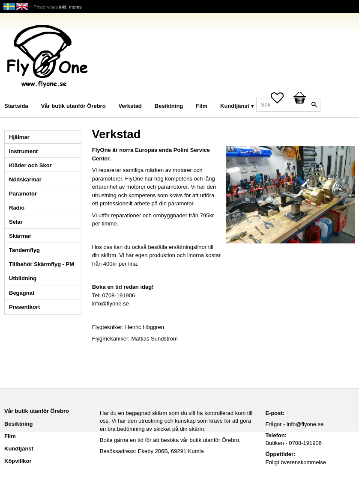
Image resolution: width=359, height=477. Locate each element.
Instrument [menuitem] (23, 151)
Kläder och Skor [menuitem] (30, 165)
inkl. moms (70, 6)
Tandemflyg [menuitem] (24, 250)
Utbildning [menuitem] (22, 278)
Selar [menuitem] (16, 222)
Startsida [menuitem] (16, 106)
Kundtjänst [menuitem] (234, 106)
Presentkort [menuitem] (24, 307)
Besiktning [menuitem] (169, 106)
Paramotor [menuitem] (23, 193)
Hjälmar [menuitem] (19, 137)
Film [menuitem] (201, 106)
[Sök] (314, 104)
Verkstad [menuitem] (130, 106)
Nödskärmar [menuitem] (25, 179)
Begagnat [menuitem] (21, 293)
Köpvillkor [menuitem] (18, 461)
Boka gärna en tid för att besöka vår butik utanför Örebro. (170, 440)
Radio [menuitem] (16, 207)
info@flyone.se (305, 424)
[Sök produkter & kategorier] (288, 105)
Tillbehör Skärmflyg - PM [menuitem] (41, 264)
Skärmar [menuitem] (20, 236)
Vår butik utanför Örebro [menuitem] (73, 106)
